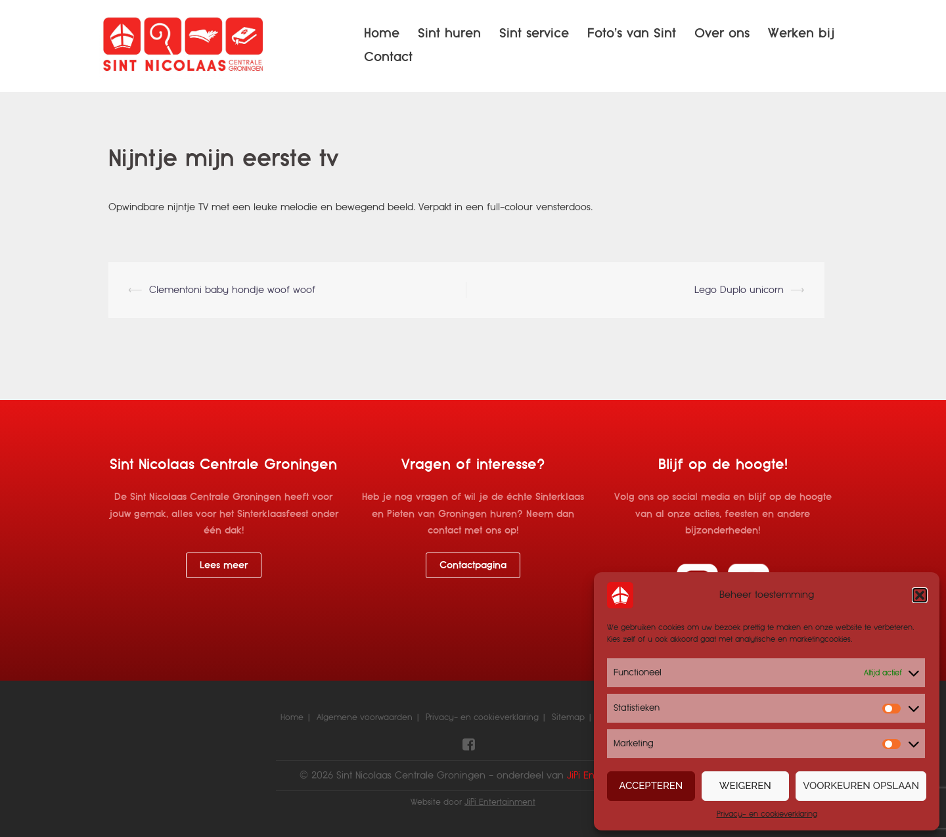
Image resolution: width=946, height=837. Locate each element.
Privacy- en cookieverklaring (767, 814)
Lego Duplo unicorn (739, 290)
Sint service (534, 33)
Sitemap (568, 717)
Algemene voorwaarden (365, 717)
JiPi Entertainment (499, 802)
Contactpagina (473, 565)
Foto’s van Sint (631, 33)
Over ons (722, 33)
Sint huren (449, 33)
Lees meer (224, 565)
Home (381, 33)
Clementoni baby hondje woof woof (232, 290)
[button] (919, 595)
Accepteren (651, 786)
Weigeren (745, 786)
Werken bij (801, 33)
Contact (388, 57)
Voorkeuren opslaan (861, 786)
